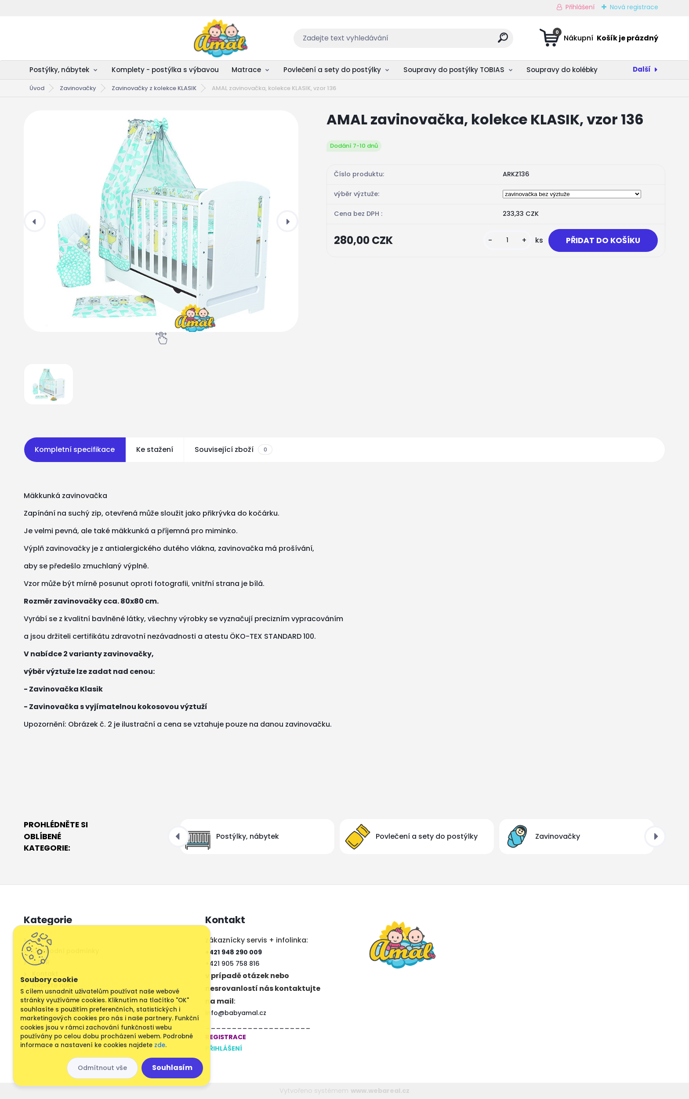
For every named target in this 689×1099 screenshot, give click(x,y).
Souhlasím (172, 1068)
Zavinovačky (78, 88)
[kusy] (507, 240)
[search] (432, 41)
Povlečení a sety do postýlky (332, 69)
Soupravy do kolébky (562, 69)
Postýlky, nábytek (59, 69)
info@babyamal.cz (235, 1012)
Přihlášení (580, 7)
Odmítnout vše (102, 1067)
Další (642, 69)
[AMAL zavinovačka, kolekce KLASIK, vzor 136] (161, 221)
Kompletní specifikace (75, 449)
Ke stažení (154, 449)
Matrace (246, 69)
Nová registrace (634, 7)
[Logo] (77, 38)
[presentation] (35, 221)
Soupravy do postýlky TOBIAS (453, 69)
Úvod (36, 88)
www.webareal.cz (380, 1090)
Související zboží (233, 449)
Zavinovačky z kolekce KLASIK (154, 88)
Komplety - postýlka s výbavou (165, 69)
